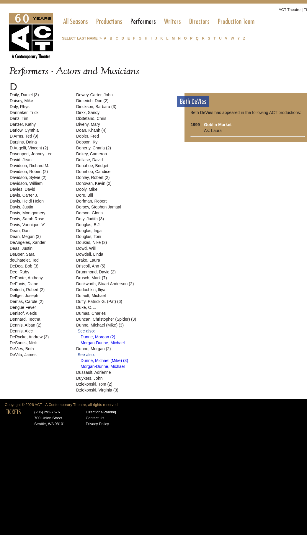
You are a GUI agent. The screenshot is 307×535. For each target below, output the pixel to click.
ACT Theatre (290, 9)
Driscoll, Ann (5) (90, 266)
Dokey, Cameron (91, 153)
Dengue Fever (23, 307)
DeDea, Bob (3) (24, 266)
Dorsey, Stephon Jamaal (98, 207)
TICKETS (13, 412)
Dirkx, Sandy (87, 112)
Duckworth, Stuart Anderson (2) (105, 283)
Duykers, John (89, 378)
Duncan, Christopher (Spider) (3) (106, 319)
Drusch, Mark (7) (91, 277)
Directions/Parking (101, 412)
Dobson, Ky (86, 142)
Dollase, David (89, 159)
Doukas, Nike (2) (91, 242)
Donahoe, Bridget (92, 165)
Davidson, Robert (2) (29, 171)
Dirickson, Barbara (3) (96, 106)
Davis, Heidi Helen (27, 201)
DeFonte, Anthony (26, 277)
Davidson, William (26, 183)
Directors (199, 21)
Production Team (236, 21)
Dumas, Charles (91, 313)
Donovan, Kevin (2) (94, 183)
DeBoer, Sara (22, 254)
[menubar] (159, 21)
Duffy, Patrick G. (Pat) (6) (99, 301)
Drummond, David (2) (96, 272)
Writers (172, 21)
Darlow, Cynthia (24, 130)
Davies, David (22, 189)
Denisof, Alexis (23, 313)
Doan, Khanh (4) (91, 130)
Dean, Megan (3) (25, 236)
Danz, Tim (19, 118)
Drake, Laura (88, 260)
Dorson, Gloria (89, 213)
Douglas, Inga (89, 230)
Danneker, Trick (24, 112)
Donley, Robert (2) (93, 177)
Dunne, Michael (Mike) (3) (100, 325)
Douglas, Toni (88, 236)
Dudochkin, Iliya (90, 289)
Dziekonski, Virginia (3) (97, 390)
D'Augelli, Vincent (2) (29, 148)
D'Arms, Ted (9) (24, 136)
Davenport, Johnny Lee (31, 153)
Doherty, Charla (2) (93, 148)
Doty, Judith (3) (90, 218)
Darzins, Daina (23, 142)
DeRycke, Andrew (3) (29, 337)
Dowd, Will (86, 248)
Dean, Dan (20, 230)
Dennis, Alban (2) (25, 325)
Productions (109, 21)
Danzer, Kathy (23, 124)
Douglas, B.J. (88, 224)
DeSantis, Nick (23, 342)
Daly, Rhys (20, 106)
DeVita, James (23, 354)
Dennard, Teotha (25, 319)
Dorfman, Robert (91, 201)
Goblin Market (217, 124)
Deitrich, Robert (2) (27, 289)
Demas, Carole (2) (26, 301)
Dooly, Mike (86, 189)
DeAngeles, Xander (27, 242)
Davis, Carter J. (24, 195)
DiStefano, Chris (91, 118)
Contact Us (95, 418)
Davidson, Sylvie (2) (28, 177)
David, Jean (21, 159)
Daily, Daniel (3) (24, 94)
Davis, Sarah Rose (27, 218)
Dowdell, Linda (89, 254)
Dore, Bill (84, 195)
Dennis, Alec (21, 331)
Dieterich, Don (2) (92, 100)
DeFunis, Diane (24, 283)
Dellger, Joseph (24, 295)
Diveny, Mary (88, 124)
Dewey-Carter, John (94, 94)
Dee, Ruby (19, 272)
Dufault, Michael (91, 295)
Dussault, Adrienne (93, 372)
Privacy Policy (97, 424)
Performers (143, 21)
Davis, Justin (21, 207)
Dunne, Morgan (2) (98, 337)
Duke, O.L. (86, 307)
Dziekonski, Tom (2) (94, 384)
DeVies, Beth (22, 348)
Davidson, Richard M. (29, 165)
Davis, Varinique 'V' (27, 224)
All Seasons (75, 21)
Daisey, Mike (21, 100)
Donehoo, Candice (93, 171)
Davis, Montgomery (27, 213)
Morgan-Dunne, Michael (103, 342)
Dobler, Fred (87, 136)
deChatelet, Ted (24, 260)
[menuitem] (75, 21)
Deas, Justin (21, 248)
